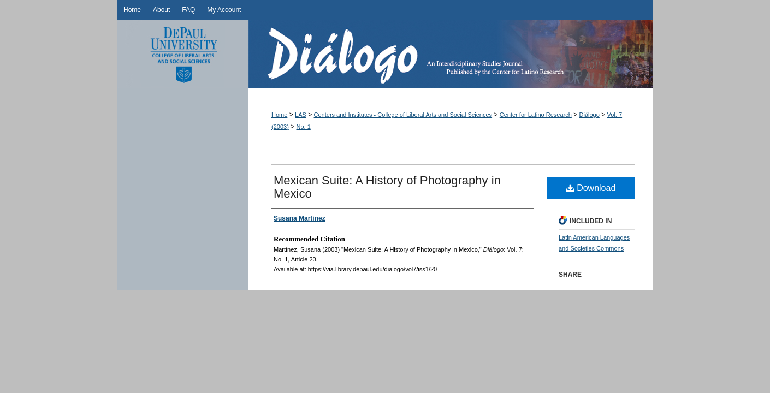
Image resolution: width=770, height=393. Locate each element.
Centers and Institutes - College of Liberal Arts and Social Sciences (403, 114)
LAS (300, 114)
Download (591, 188)
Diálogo (450, 54)
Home (279, 114)
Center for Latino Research (536, 114)
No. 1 (304, 126)
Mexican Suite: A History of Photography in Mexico (387, 187)
